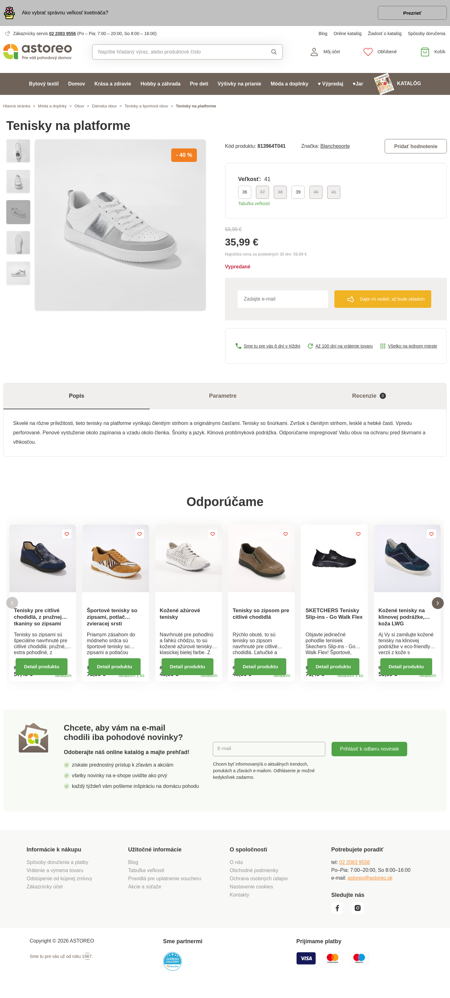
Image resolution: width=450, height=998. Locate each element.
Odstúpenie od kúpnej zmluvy (59, 885)
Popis (76, 397)
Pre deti (199, 84)
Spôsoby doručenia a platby (57, 869)
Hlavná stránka (16, 107)
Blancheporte (335, 147)
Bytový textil (44, 84)
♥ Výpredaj (330, 84)
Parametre (223, 397)
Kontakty (239, 902)
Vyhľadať (274, 53)
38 (280, 193)
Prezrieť (410, 13)
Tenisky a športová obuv (146, 107)
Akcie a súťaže (144, 894)
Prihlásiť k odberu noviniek (369, 756)
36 (244, 193)
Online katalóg (348, 34)
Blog (323, 34)
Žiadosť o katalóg (385, 34)
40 (315, 193)
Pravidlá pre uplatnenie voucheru (164, 885)
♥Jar (357, 84)
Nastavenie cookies (251, 894)
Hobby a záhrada (161, 84)
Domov (76, 84)
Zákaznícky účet (45, 894)
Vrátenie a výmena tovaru (55, 877)
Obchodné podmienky (254, 877)
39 (298, 193)
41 (333, 193)
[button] (12, 607)
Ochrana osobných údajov (259, 885)
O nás (236, 869)
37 (262, 193)
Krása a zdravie (112, 84)
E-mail (225, 756)
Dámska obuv (104, 107)
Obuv (79, 107)
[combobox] (173, 53)
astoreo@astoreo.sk (370, 885)
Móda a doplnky (289, 84)
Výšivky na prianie (239, 84)
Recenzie (369, 397)
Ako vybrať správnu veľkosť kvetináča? (65, 13)
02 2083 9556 (62, 34)
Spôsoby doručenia (426, 34)
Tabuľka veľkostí (254, 204)
